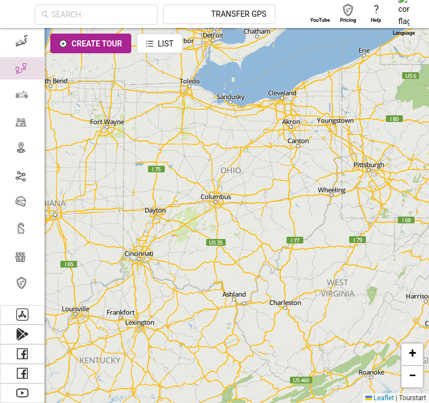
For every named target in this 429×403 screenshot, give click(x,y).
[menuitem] (22, 256)
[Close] (50, 45)
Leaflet (379, 398)
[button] (412, 354)
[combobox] (93, 14)
